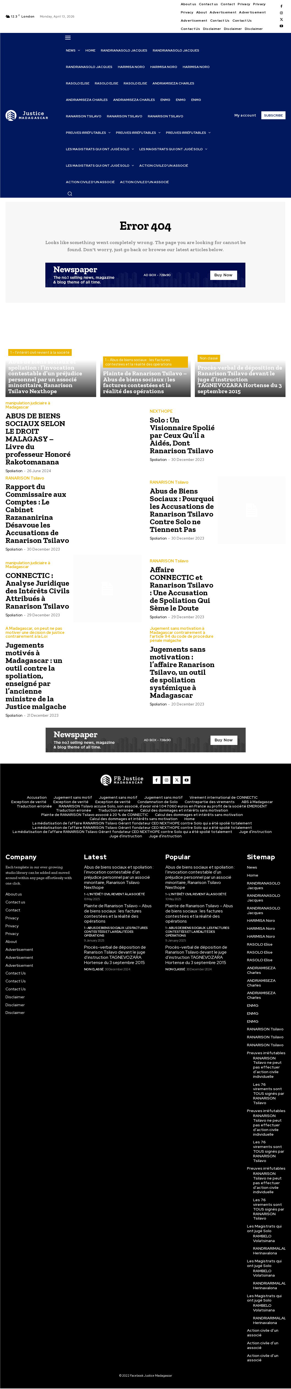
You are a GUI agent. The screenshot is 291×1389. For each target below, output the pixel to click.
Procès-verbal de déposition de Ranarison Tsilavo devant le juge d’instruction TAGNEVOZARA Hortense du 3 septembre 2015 (114, 949)
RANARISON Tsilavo (24, 479)
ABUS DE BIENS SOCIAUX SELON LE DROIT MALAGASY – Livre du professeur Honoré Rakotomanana (38, 440)
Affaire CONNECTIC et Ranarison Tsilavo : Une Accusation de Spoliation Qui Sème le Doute (181, 590)
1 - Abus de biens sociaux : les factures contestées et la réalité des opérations (138, 367)
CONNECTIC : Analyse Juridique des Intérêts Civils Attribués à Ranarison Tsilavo (37, 592)
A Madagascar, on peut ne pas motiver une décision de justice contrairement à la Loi (34, 633)
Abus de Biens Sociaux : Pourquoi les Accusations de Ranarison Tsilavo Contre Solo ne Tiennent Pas (182, 511)
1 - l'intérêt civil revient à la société (40, 364)
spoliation (14, 472)
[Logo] (26, 115)
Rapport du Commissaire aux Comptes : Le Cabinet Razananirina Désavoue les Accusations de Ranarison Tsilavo (37, 514)
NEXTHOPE (161, 413)
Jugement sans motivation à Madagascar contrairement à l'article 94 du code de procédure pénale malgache (181, 635)
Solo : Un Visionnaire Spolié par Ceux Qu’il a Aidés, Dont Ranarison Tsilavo (182, 437)
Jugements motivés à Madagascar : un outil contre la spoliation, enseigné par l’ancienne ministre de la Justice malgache (35, 676)
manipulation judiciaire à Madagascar (27, 407)
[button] (69, 193)
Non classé (209, 369)
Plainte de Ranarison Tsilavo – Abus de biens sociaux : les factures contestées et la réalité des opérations (117, 913)
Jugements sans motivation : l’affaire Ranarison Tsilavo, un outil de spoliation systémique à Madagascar (182, 672)
